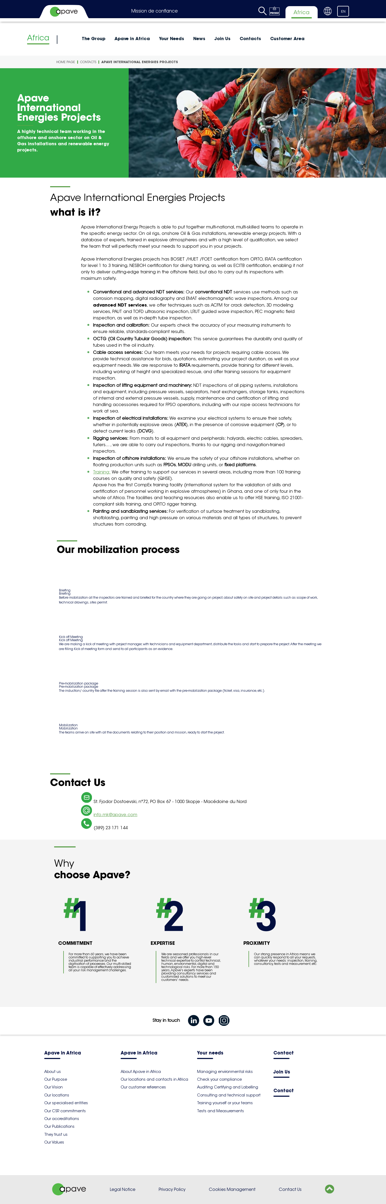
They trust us (56, 1134)
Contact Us (290, 1189)
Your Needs (171, 38)
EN (343, 11)
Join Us (222, 38)
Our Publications (59, 1126)
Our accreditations (61, 1118)
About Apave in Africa (141, 1071)
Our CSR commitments (65, 1111)
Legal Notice (122, 1189)
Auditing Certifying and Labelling (227, 1087)
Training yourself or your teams (225, 1102)
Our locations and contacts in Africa (154, 1079)
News (199, 38)
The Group (93, 38)
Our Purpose (55, 1079)
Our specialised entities (66, 1102)
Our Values (54, 1142)
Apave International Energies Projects (139, 62)
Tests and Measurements (220, 1111)
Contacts (250, 38)
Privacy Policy (172, 1189)
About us (52, 1071)
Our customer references (143, 1087)
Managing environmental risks (225, 1071)
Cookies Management (232, 1189)
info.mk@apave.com (115, 814)
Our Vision (53, 1087)
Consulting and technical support (229, 1095)
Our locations (56, 1095)
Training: (101, 472)
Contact (283, 1053)
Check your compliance (219, 1079)
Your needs (210, 1053)
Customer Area (287, 38)
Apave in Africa (132, 38)
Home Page (65, 62)
